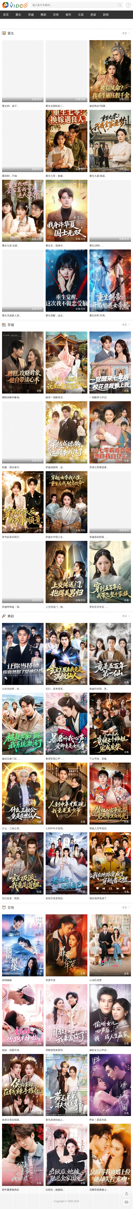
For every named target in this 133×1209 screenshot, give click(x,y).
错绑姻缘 (7, 980)
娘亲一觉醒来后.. (55, 397)
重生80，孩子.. (10, 106)
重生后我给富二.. (55, 106)
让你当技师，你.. (11, 688)
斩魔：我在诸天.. (11, 467)
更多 (126, 33)
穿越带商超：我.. (11, 607)
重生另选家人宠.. (11, 315)
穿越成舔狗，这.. (55, 467)
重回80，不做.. (10, 175)
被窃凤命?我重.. (98, 106)
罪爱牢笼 (50, 980)
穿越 (31, 14)
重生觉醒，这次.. (55, 315)
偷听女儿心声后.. (98, 1050)
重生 (18, 14)
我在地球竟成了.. (98, 898)
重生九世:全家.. (10, 245)
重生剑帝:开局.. (97, 315)
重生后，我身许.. (55, 245)
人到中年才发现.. (55, 828)
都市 (68, 14)
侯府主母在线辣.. (11, 1119)
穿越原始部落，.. (98, 537)
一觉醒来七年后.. (98, 397)
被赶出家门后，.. (11, 758)
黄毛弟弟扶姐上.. (55, 1119)
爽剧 (43, 14)
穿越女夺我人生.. (55, 537)
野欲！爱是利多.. (98, 1119)
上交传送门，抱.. (55, 607)
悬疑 (93, 14)
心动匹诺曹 (95, 980)
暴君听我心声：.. (55, 758)
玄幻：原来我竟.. (55, 688)
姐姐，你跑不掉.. (11, 1050)
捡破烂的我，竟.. (98, 688)
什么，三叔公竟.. (11, 828)
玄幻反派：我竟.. (11, 898)
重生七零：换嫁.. (55, 175)
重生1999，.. (96, 245)
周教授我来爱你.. (55, 1050)
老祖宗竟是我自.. (55, 898)
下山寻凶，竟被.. (98, 758)
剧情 (106, 14)
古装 (81, 14)
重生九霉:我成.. (97, 175)
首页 (6, 14)
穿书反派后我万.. (11, 537)
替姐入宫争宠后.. (98, 828)
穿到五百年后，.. (98, 607)
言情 (56, 14)
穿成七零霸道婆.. (98, 467)
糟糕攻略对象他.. (11, 397)
